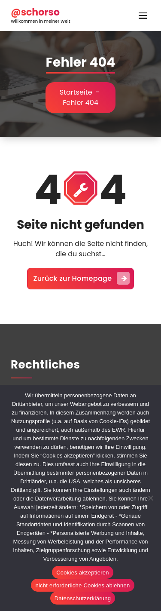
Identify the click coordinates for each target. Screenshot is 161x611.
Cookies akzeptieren (82, 572)
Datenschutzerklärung (83, 598)
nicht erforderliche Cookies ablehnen (82, 585)
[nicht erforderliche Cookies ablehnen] (150, 498)
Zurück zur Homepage (81, 278)
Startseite (76, 92)
